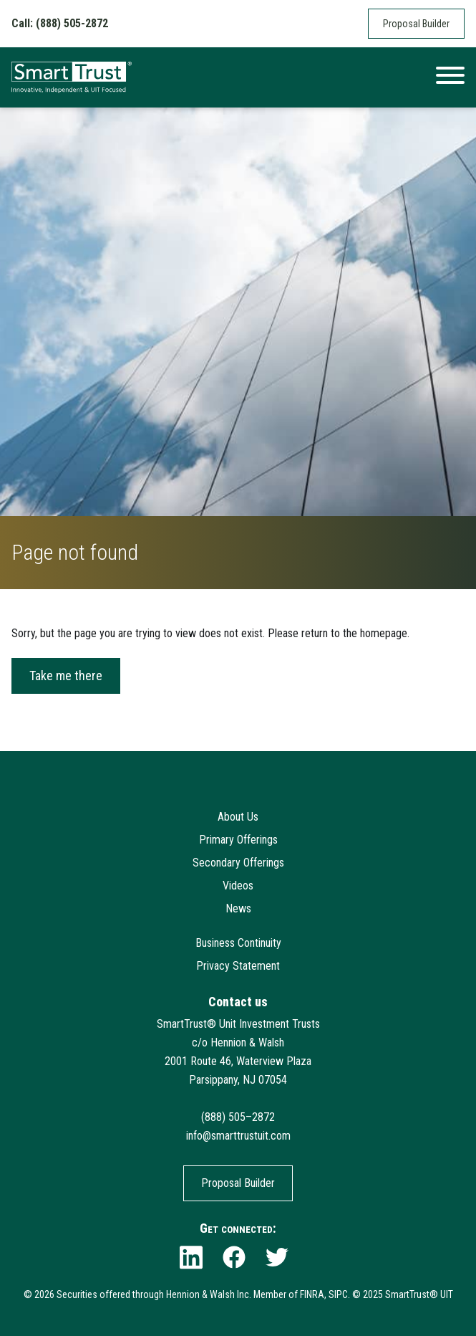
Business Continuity (238, 943)
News (238, 908)
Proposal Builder (416, 23)
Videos (238, 885)
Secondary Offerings (238, 862)
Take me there (65, 675)
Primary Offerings (238, 839)
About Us (238, 817)
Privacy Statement (238, 966)
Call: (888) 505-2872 (59, 23)
